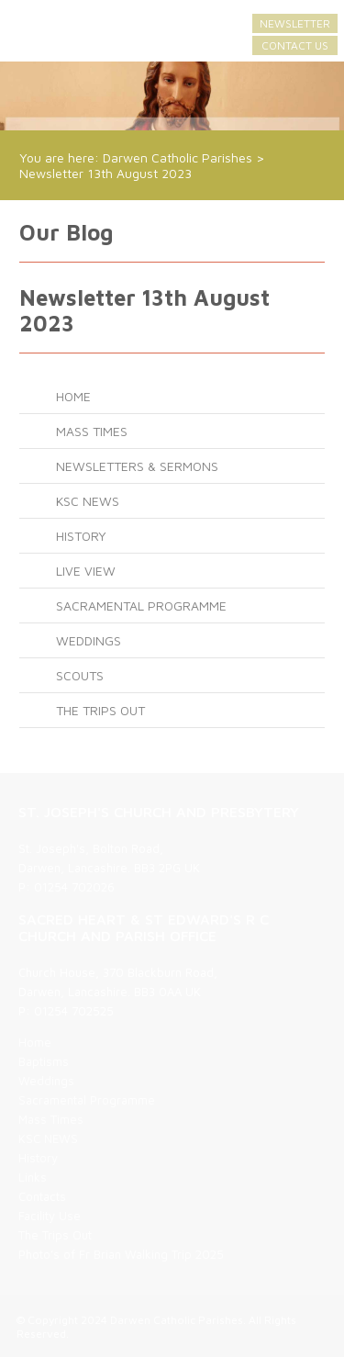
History (81, 536)
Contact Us (294, 45)
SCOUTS (80, 675)
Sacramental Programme (141, 605)
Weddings (88, 640)
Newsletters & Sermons (137, 466)
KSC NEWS (87, 501)
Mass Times (92, 431)
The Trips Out (100, 710)
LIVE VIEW (86, 570)
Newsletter (295, 23)
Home (73, 396)
